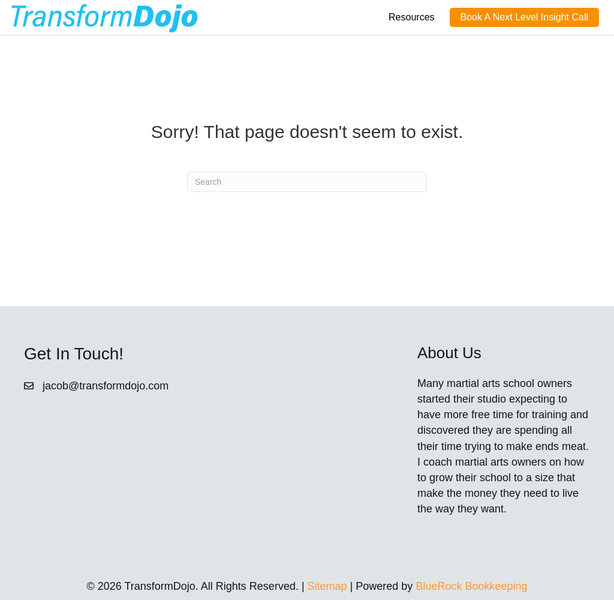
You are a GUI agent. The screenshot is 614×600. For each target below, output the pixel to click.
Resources (411, 17)
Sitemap (327, 586)
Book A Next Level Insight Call (524, 17)
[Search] (307, 182)
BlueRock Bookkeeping (471, 586)
